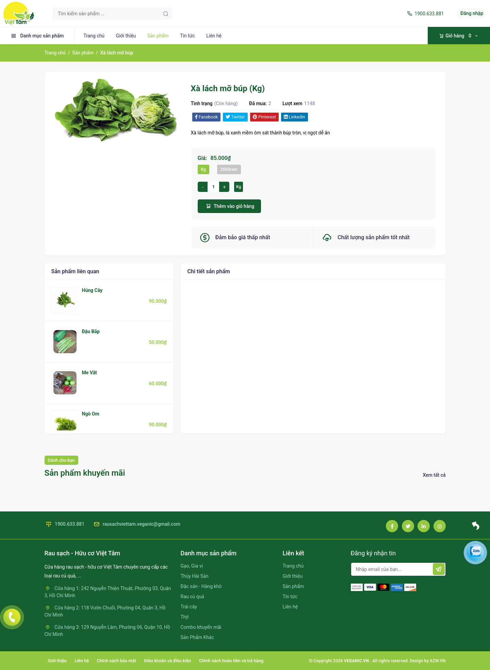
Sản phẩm (158, 35)
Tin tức (187, 35)
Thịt (185, 617)
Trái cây (189, 606)
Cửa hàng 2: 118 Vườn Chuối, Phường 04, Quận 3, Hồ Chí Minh (105, 611)
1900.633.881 (425, 13)
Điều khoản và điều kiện (167, 660)
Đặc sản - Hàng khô (201, 586)
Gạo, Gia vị (192, 566)
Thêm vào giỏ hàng (230, 206)
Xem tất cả (434, 475)
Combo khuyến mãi (201, 627)
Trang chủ (93, 35)
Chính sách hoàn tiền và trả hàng (231, 660)
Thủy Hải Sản (195, 576)
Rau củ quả (192, 596)
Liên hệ (214, 35)
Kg (203, 169)
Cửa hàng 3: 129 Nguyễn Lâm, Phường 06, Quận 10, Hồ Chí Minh (107, 630)
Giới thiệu (126, 35)
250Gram (229, 169)
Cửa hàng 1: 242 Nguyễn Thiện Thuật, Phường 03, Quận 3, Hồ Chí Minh (108, 592)
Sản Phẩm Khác (197, 637)
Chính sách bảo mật (116, 660)
